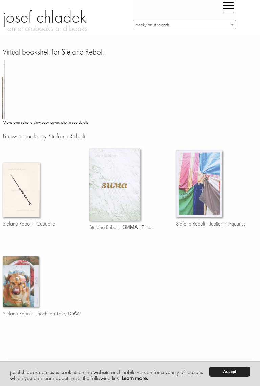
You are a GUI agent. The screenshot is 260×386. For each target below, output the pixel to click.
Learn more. (135, 378)
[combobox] (184, 24)
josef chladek (45, 17)
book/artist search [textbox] (152, 25)
